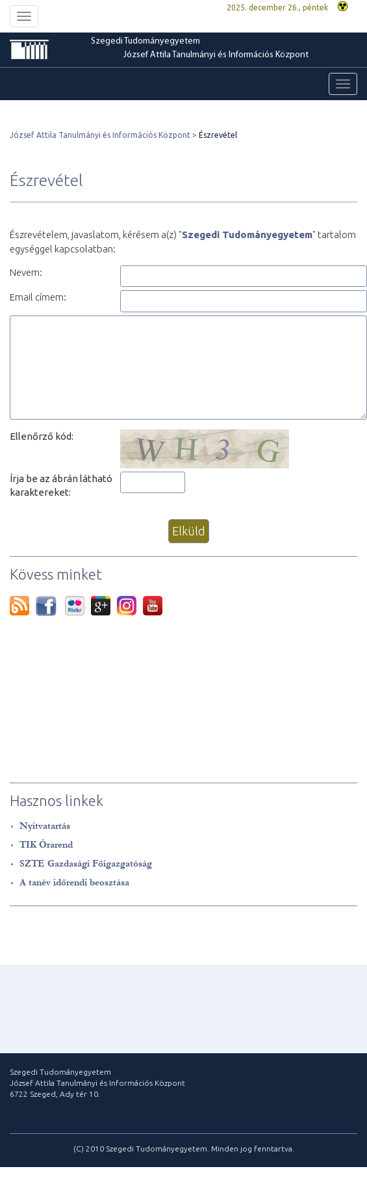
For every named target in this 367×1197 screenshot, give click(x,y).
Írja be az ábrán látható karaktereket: (61, 485)
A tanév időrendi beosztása (74, 882)
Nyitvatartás (44, 825)
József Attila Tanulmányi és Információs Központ (216, 55)
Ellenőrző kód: (41, 436)
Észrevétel (218, 135)
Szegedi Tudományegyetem (145, 41)
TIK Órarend (46, 844)
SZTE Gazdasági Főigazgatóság (85, 863)
